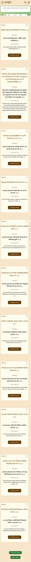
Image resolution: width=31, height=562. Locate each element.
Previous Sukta (15, 553)
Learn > (5, 8)
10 (29, 238)
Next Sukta (15, 557)
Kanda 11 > (21, 8)
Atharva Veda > (15, 8)
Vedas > (9, 8)
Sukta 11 (26, 8)
